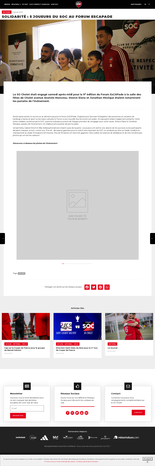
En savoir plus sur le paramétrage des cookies (60, 461)
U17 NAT (25, 4)
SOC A (24, 344)
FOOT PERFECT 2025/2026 (39, 4)
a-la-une (21, 273)
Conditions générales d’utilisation (87, 461)
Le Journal (112, 348)
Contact (54, 4)
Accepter (147, 459)
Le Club (8, 344)
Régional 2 (16, 4)
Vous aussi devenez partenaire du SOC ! (94, 446)
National (6, 12)
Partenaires (136, 4)
